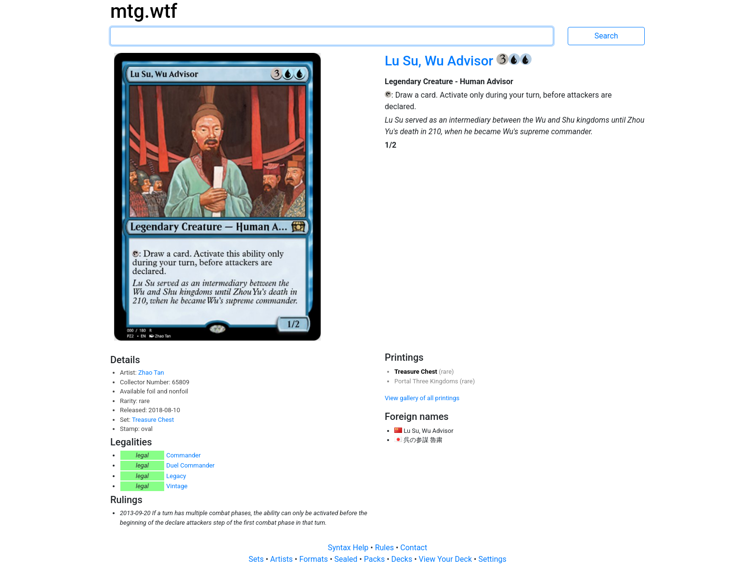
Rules (385, 547)
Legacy (176, 476)
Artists (282, 559)
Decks (403, 559)
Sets (256, 559)
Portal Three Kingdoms (427, 381)
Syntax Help (349, 547)
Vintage (176, 486)
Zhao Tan (151, 372)
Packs (375, 559)
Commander (183, 455)
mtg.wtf (143, 11)
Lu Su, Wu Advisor (440, 61)
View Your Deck (446, 559)
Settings (492, 559)
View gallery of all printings (422, 398)
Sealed (346, 559)
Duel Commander (190, 465)
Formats (314, 559)
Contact (413, 547)
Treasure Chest (153, 419)
